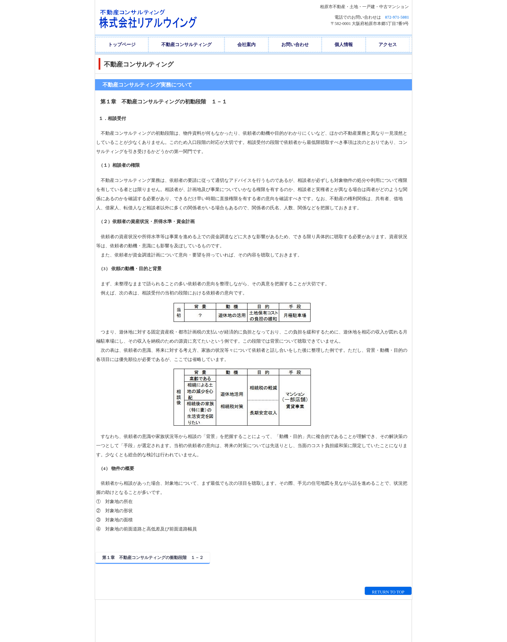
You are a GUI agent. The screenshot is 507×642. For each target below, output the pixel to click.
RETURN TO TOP (388, 592)
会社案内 (246, 44)
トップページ (122, 44)
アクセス (387, 44)
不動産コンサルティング (186, 44)
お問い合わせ (295, 44)
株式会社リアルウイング (165, 17)
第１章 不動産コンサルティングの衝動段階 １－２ (153, 557)
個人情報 (343, 44)
